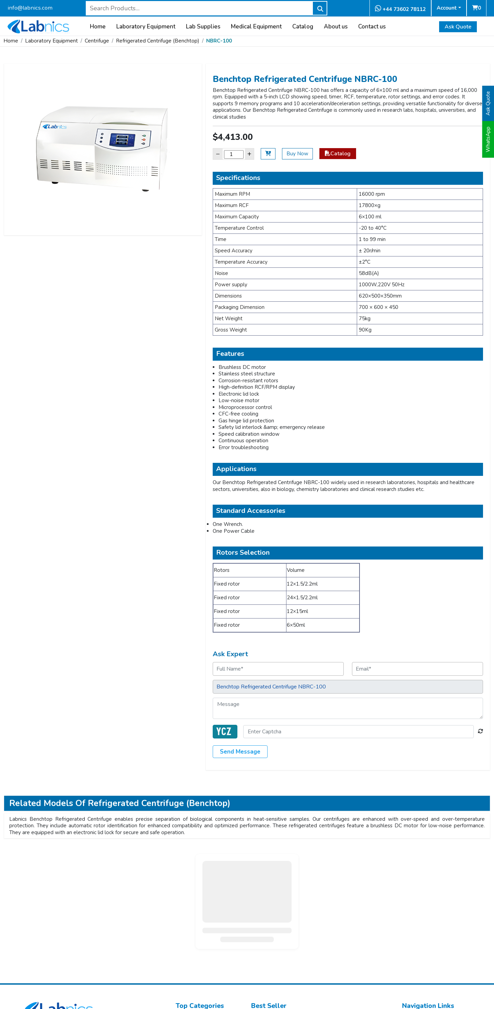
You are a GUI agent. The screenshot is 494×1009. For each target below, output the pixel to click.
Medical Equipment (256, 27)
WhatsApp (488, 139)
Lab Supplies (203, 27)
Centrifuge (97, 40)
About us (336, 27)
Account (447, 7)
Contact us (372, 27)
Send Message (240, 752)
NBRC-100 (219, 40)
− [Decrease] (218, 153)
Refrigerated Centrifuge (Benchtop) (157, 40)
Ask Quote (458, 27)
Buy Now (297, 153)
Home (98, 27)
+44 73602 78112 (400, 9)
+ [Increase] (249, 153)
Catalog (302, 27)
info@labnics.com (30, 8)
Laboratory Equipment (145, 27)
